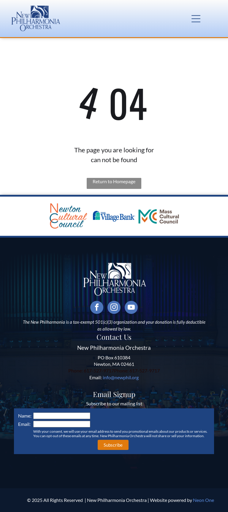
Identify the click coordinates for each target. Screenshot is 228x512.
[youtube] (131, 308)
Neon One (203, 500)
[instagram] (114, 308)
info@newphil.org (121, 377)
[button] (195, 18)
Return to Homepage (114, 181)
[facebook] (96, 308)
